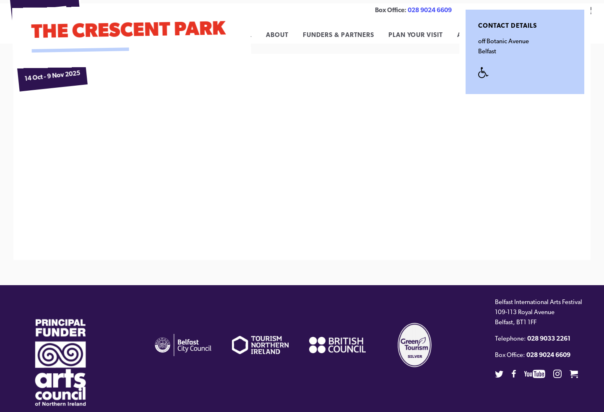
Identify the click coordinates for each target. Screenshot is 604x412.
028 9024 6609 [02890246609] (430, 11)
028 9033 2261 (548, 345)
